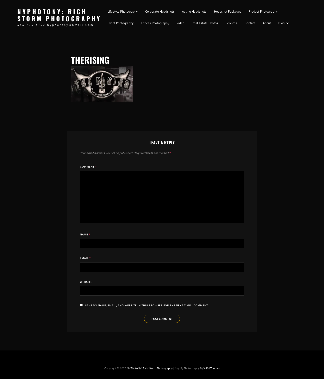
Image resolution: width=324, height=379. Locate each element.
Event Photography (120, 23)
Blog (281, 23)
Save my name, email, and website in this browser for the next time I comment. (147, 305)
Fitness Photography (155, 23)
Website (86, 281)
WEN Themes (212, 368)
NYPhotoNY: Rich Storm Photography (59, 15)
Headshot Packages (227, 11)
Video (180, 23)
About (267, 23)
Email (85, 258)
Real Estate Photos (205, 23)
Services (231, 23)
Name (85, 234)
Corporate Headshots (160, 11)
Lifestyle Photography (122, 11)
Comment (88, 166)
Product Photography (263, 11)
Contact (250, 23)
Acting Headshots (194, 11)
